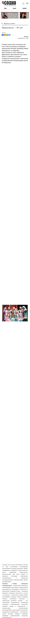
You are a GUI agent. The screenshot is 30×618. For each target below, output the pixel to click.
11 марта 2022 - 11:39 (23, 38)
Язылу (5, 8)
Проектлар (24, 8)
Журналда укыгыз (8, 23)
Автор (26, 36)
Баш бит (14, 8)
